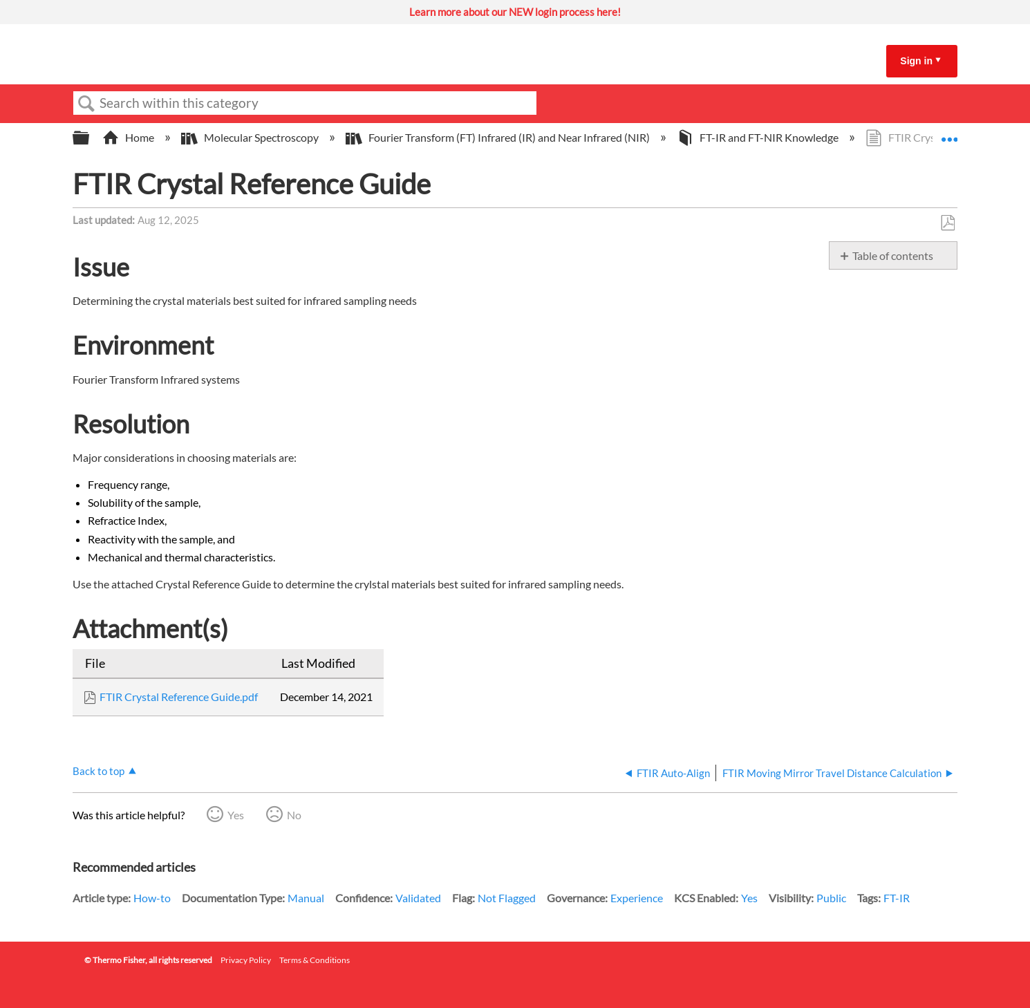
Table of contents (892, 255)
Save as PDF (947, 223)
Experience (636, 897)
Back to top (98, 771)
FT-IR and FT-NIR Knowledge (759, 137)
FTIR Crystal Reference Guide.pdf (179, 696)
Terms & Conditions (314, 960)
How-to (152, 897)
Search (86, 103)
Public (831, 897)
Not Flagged (507, 897)
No (294, 814)
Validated (418, 897)
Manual (306, 897)
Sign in (916, 60)
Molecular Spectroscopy (251, 137)
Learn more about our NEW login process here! (515, 12)
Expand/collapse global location (949, 133)
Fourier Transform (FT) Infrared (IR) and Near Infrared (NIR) (499, 137)
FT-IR (896, 897)
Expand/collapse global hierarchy (90, 138)
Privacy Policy (246, 960)
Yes (235, 814)
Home (129, 137)
